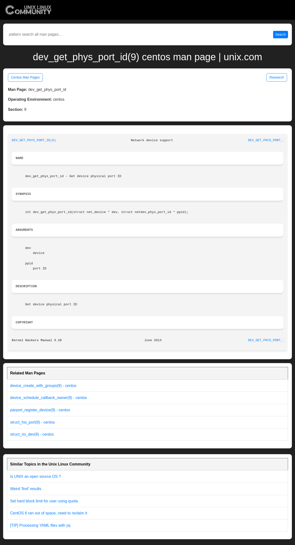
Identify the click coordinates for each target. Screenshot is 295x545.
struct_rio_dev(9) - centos (32, 434)
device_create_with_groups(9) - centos (43, 386)
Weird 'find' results (25, 489)
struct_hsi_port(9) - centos (32, 422)
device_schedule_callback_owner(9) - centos (48, 398)
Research (276, 77)
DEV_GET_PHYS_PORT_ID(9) (34, 140)
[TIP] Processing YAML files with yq (40, 525)
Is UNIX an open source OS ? (35, 476)
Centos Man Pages (25, 77)
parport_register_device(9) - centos (40, 410)
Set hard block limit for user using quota (44, 501)
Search (280, 34)
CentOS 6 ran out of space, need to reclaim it (48, 513)
